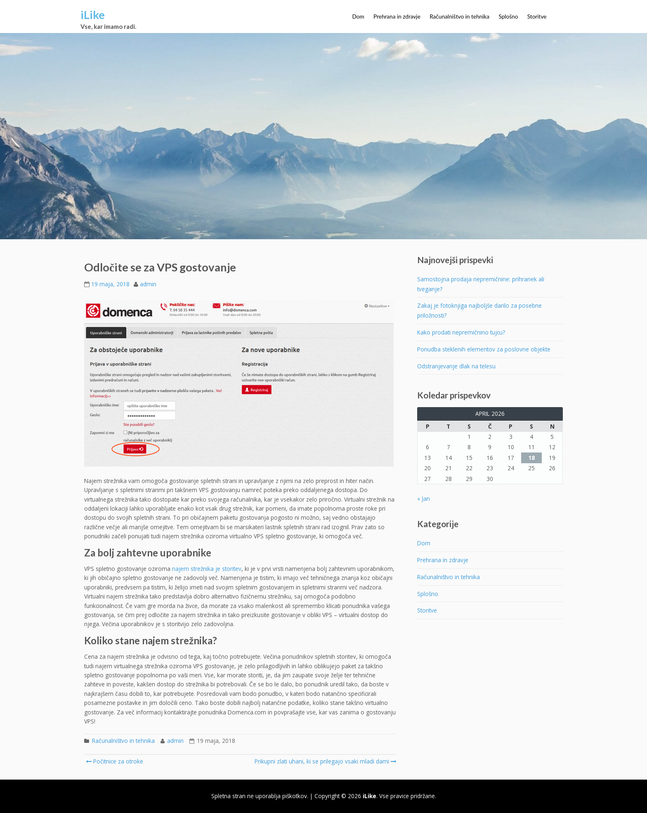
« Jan (423, 498)
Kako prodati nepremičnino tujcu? (461, 332)
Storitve (537, 16)
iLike (92, 14)
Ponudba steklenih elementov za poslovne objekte (483, 349)
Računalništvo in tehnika (459, 16)
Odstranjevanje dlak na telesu (456, 366)
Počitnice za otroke (114, 761)
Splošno (508, 16)
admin (148, 284)
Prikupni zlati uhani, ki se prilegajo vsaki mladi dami (325, 761)
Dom (358, 16)
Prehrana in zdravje (396, 16)
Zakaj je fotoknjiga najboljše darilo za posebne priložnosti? (479, 310)
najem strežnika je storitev (206, 569)
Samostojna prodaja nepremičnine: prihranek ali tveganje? (480, 284)
